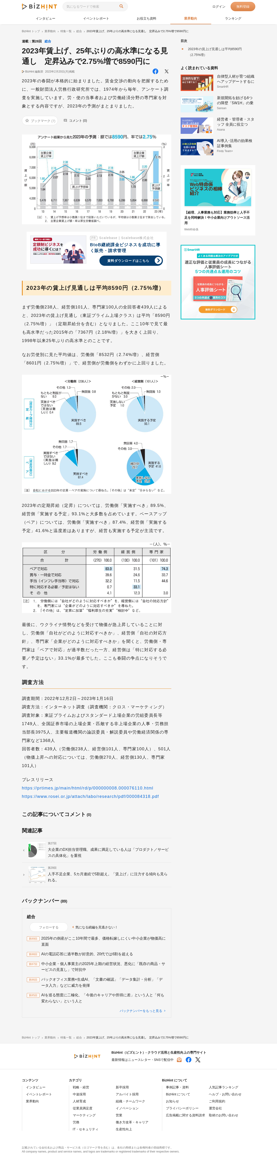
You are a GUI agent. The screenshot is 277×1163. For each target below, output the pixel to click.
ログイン (218, 6)
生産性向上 (124, 1129)
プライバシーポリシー (182, 1108)
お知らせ (172, 1101)
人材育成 (79, 1101)
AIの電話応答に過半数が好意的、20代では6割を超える (87, 954)
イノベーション (127, 1108)
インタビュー (45, 18)
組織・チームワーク (130, 1101)
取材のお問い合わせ (223, 1115)
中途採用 (79, 1094)
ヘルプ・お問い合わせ (225, 1094)
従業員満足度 (82, 1108)
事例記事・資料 (177, 1087)
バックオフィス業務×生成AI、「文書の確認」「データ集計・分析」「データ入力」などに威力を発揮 (102, 982)
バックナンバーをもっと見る (141, 1011)
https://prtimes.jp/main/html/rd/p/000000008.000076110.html (88, 788)
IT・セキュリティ (85, 1129)
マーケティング (84, 1115)
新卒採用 (122, 1087)
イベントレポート (96, 18)
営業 (119, 1115)
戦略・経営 (81, 1087)
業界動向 (190, 18)
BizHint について (178, 1094)
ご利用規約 (217, 1101)
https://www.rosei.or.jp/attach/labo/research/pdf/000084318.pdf (90, 796)
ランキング (233, 18)
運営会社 (215, 1108)
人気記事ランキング (223, 1087)
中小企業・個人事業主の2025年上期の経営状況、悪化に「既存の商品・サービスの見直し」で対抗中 (103, 967)
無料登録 (242, 6)
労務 (76, 1122)
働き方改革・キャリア (132, 1122)
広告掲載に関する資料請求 (185, 1115)
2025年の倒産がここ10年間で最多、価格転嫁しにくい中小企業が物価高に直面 (103, 941)
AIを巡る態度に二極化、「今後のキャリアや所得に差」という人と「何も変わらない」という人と (102, 998)
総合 (48, 41)
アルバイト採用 (127, 1094)
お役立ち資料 (146, 18)
